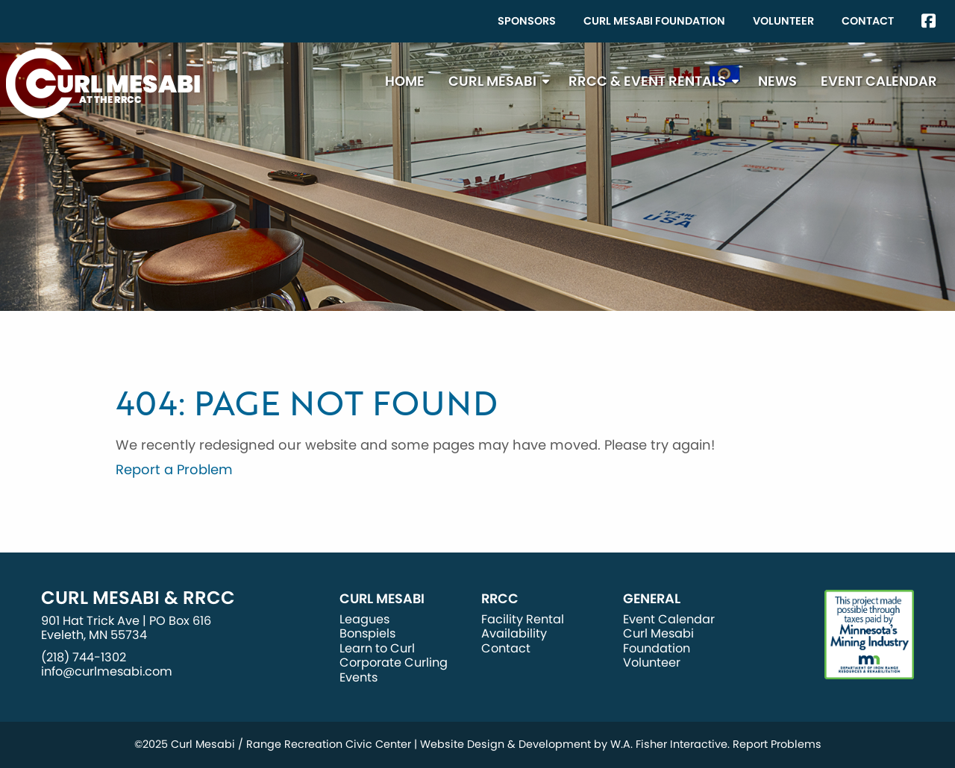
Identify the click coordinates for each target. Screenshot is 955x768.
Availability (514, 633)
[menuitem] (527, 21)
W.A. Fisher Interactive (668, 744)
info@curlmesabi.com (106, 671)
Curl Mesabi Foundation (654, 20)
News (777, 81)
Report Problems (777, 744)
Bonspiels (367, 633)
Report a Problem (174, 469)
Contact (868, 20)
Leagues (364, 619)
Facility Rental (522, 619)
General (651, 599)
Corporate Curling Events (393, 669)
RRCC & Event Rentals (647, 81)
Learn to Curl (377, 648)
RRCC (500, 599)
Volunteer (783, 20)
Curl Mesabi (492, 81)
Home (405, 81)
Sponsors (527, 20)
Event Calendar (879, 81)
